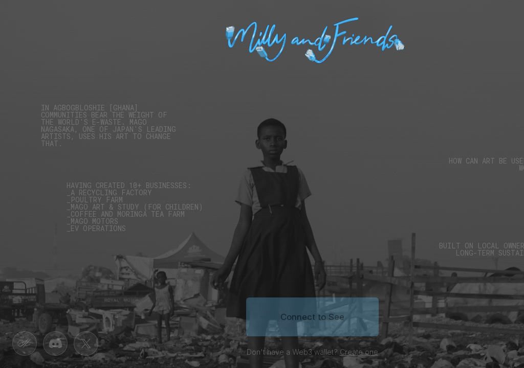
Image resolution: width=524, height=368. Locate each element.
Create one (359, 352)
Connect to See (312, 317)
